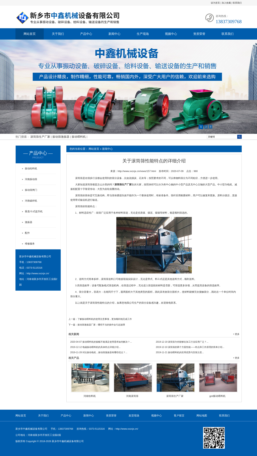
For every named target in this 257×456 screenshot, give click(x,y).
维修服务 (30, 243)
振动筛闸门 (31, 190)
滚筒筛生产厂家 (40, 136)
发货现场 (134, 415)
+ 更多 (236, 334)
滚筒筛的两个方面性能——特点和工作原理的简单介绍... (190, 347)
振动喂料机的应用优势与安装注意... (180, 352)
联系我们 (237, 3)
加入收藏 (226, 3)
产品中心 (86, 33)
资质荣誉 (199, 33)
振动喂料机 (79, 136)
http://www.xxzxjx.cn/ (38, 273)
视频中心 (171, 33)
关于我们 (58, 33)
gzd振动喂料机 (217, 396)
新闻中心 (114, 33)
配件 (27, 232)
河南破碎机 (31, 200)
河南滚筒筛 (132, 396)
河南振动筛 (31, 179)
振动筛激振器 (61, 136)
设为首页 (215, 3)
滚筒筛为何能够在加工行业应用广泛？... (182, 342)
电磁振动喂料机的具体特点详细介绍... (95, 347)
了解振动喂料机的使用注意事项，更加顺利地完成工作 (104, 319)
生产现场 (143, 33)
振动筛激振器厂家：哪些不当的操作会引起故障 (101, 324)
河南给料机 (90, 396)
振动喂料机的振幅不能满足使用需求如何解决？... (101, 342)
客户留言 (179, 415)
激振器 (28, 222)
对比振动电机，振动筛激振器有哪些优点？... (98, 352)
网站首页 (30, 33)
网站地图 (201, 415)
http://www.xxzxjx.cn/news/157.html (137, 171)
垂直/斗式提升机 (34, 211)
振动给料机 (31, 168)
